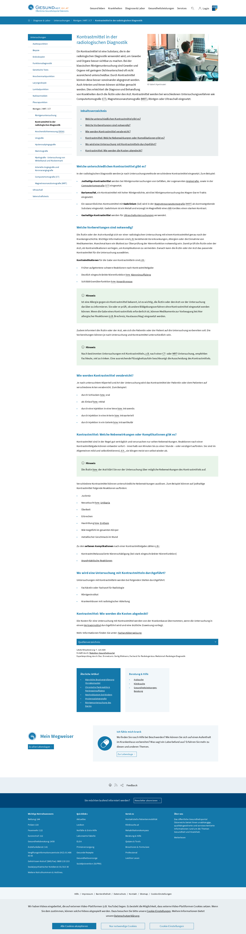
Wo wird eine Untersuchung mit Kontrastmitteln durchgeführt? (120, 145)
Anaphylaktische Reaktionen (96, 561)
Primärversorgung (85, 847)
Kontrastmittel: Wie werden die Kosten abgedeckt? (113, 151)
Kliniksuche (139, 684)
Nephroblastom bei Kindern (98, 695)
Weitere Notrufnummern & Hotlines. (45, 873)
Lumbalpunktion (41, 90)
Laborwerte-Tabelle (86, 836)
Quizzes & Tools (133, 842)
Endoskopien (39, 57)
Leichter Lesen (132, 858)
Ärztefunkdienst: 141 (38, 847)
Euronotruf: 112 (35, 836)
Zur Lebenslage (127, 754)
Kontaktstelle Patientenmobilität (141, 820)
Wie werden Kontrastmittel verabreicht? (108, 132)
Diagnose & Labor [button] (135, 8)
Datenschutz (120, 894)
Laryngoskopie (40, 83)
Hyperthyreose (124, 282)
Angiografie (192, 182)
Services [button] (182, 8)
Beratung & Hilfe (133, 836)
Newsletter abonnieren (148, 801)
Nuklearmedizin (40, 96)
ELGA (79, 842)
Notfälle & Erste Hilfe (87, 831)
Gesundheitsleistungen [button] (161, 8)
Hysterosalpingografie (45, 145)
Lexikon (80, 825)
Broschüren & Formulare (137, 847)
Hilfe (76, 894)
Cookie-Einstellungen (159, 911)
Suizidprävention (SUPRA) (89, 864)
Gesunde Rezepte (85, 853)
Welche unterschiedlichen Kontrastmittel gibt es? (113, 119)
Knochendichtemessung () (50, 132)
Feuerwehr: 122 (35, 831)
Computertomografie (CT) (47, 177)
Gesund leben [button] (97, 8)
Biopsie (36, 51)
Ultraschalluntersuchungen (139, 216)
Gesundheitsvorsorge (87, 858)
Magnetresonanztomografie (169, 204)
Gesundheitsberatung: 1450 (41, 842)
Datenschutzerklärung (126, 916)
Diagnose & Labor (41, 21)
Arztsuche (139, 680)
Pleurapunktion (40, 103)
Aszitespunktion (40, 44)
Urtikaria (105, 503)
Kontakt (133, 894)
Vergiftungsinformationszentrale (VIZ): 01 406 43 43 (50, 855)
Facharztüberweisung (129, 633)
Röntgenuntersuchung (45, 116)
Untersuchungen (62, 21)
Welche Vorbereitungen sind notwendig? (108, 126)
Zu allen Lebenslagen (41, 747)
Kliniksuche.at (132, 825)
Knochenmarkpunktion (44, 77)
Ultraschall (38, 190)
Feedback (132, 786)
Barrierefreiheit (103, 894)
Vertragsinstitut (92, 626)
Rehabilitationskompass (137, 831)
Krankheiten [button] (115, 8)
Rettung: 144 (34, 820)
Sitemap (144, 894)
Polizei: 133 (33, 825)
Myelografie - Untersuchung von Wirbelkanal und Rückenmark (50, 160)
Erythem (104, 524)
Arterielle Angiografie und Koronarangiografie (47, 170)
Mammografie (41, 151)
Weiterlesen (180, 838)
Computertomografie (93, 186)
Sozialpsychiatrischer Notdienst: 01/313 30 (48, 867)
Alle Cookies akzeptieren (74, 926)
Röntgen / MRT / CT (82, 21)
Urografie (39, 138)
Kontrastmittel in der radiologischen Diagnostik (48, 124)
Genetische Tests (41, 70)
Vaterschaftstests (41, 197)
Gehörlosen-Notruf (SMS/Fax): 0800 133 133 (48, 862)
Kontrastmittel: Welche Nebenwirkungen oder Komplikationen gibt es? (125, 138)
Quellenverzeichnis (147, 643)
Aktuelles (81, 820)
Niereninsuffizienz (141, 275)
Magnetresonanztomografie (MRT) (51, 184)
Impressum (87, 894)
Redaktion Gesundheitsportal (102, 654)
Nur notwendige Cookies (123, 926)
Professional (131, 853)
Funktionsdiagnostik (42, 64)
